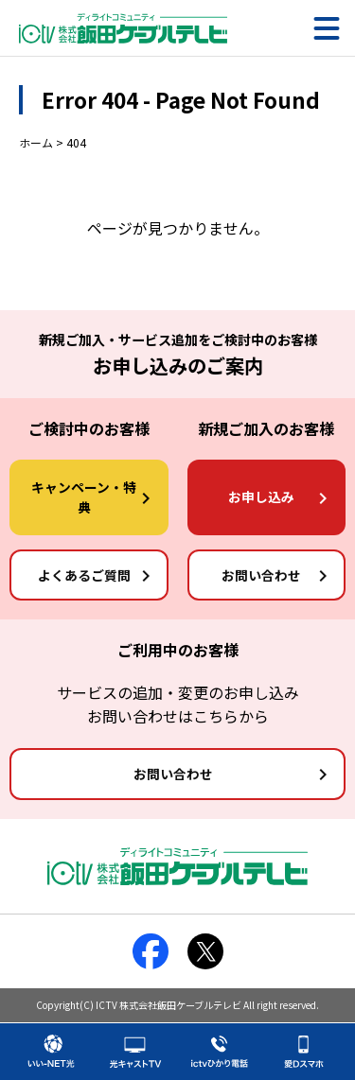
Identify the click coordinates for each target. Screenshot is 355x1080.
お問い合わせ (261, 575)
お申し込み (261, 496)
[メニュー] (326, 28)
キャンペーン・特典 (83, 497)
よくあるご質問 (84, 575)
